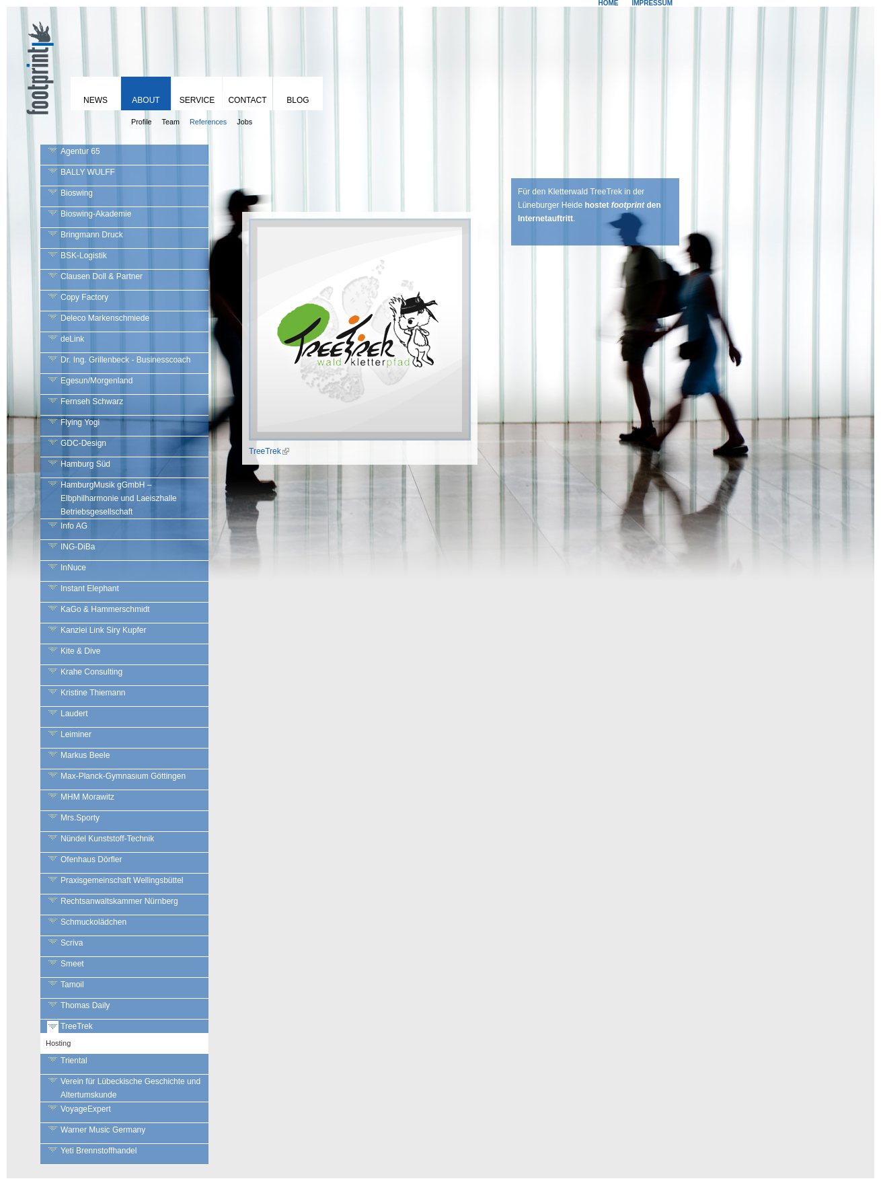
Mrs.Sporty (80, 818)
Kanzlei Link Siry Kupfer (103, 630)
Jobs (244, 122)
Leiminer (76, 734)
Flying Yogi (80, 422)
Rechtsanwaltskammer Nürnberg (119, 901)
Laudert (74, 713)
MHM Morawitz (87, 797)
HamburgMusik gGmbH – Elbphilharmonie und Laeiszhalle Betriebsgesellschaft (119, 498)
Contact (247, 100)
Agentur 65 (80, 151)
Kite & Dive (80, 651)
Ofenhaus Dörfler (91, 859)
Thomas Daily (85, 1005)
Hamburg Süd (85, 464)
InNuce (73, 567)
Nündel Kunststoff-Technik (107, 838)
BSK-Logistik (84, 255)
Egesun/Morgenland (96, 380)
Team (171, 122)
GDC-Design (83, 443)
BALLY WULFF (88, 172)
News (95, 100)
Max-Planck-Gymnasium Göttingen (123, 776)
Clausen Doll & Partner (102, 276)
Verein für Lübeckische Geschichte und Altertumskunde (130, 1088)
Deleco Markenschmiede (105, 318)
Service (197, 100)
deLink (72, 339)
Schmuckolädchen (93, 922)
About (145, 100)
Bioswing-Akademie (96, 214)
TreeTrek (77, 1026)
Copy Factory (84, 297)
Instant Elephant (90, 588)
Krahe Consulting (91, 672)
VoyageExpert (86, 1109)
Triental (74, 1060)
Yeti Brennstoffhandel (99, 1150)
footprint (37, 63)
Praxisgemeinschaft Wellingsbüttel (122, 880)
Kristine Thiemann (93, 692)
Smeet (72, 963)
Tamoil (72, 984)
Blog (297, 100)
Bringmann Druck (92, 234)
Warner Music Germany (103, 1130)
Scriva (72, 943)
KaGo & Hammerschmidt (105, 609)
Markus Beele (85, 755)
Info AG (74, 526)
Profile (141, 122)
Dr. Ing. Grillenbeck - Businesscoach (125, 360)
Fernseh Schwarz (92, 401)
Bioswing (77, 193)
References (208, 122)
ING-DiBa (78, 546)
